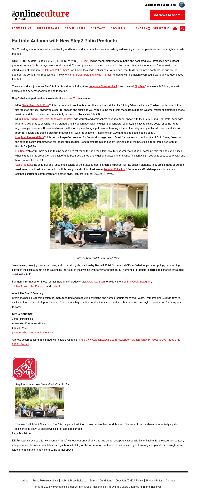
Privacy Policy (154, 480)
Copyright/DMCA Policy (129, 480)
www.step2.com (96, 281)
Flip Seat (140, 86)
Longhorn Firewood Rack (103, 86)
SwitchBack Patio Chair (54, 70)
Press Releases (48, 28)
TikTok (16, 286)
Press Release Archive (45, 480)
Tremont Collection (115, 169)
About (25, 480)
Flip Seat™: (21, 151)
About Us (117, 28)
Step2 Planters (23, 164)
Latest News (21, 28)
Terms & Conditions (101, 480)
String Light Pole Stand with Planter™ (91, 74)
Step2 (84, 61)
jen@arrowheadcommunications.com (33, 332)
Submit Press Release (73, 480)
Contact (97, 28)
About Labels (74, 28)
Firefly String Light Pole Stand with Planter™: (47, 119)
